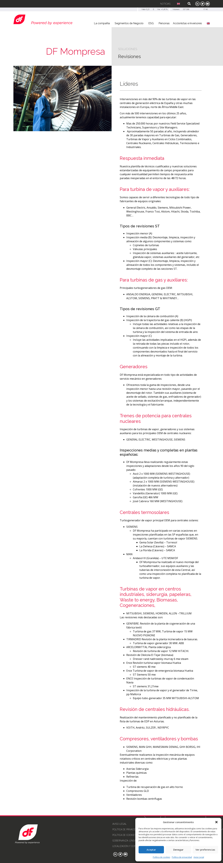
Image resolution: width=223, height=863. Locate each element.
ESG (151, 23)
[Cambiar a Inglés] (178, 4)
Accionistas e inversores (188, 23)
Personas (164, 23)
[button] (216, 822)
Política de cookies (161, 857)
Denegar (178, 849)
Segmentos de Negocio (130, 23)
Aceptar (151, 849)
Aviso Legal (199, 857)
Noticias (165, 3)
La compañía (102, 23)
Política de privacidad (182, 857)
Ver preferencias (205, 849)
